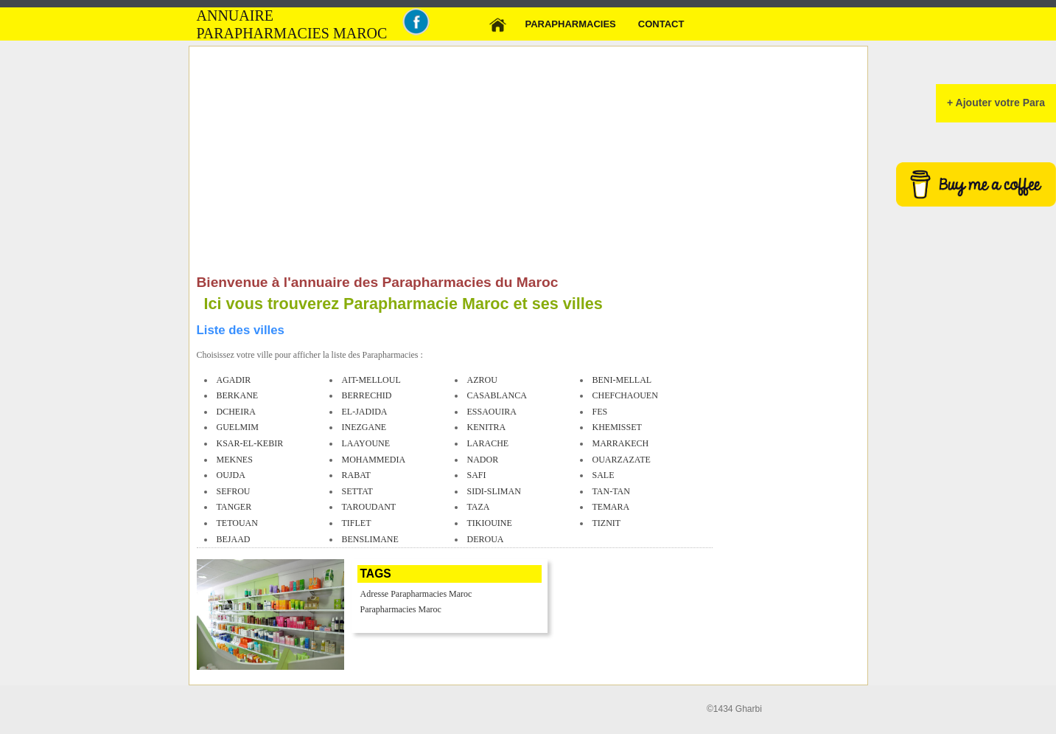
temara (611, 507)
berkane (238, 395)
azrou (482, 380)
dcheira (236, 411)
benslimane (370, 539)
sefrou (234, 491)
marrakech (620, 443)
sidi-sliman (494, 491)
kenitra (486, 427)
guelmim (238, 427)
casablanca (497, 395)
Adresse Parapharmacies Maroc (416, 594)
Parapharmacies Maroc (400, 609)
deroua (485, 539)
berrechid (367, 395)
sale (603, 475)
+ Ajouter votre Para (996, 102)
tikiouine (489, 523)
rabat (356, 475)
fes (600, 411)
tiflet (356, 523)
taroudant (369, 507)
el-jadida (365, 411)
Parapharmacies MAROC (292, 33)
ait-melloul (371, 380)
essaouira (492, 411)
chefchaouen (625, 395)
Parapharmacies (570, 24)
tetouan (237, 523)
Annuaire (235, 16)
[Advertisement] (455, 163)
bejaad (234, 539)
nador (483, 459)
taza (478, 507)
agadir (234, 380)
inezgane (364, 427)
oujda (231, 475)
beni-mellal (622, 380)
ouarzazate (621, 459)
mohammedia (374, 459)
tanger (234, 507)
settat (357, 491)
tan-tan (611, 491)
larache (488, 443)
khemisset (617, 427)
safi (476, 475)
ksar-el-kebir (250, 443)
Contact (661, 24)
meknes (235, 459)
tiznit (606, 523)
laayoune (366, 443)
